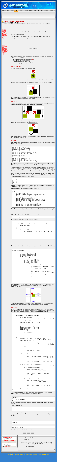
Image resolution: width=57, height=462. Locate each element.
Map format (4, 29)
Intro (2, 27)
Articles (18, 454)
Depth (3, 47)
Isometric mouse (4, 50)
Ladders (3, 38)
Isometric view (4, 48)
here (32, 59)
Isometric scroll (4, 51)
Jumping (3, 36)
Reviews (27, 454)
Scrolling (3, 45)
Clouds (3, 37)
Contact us (41, 454)
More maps (4, 30)
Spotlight (30, 454)
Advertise (44, 454)
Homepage (9, 454)
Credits (48, 454)
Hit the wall (4, 34)
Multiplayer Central (22, 454)
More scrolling (4, 46)
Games (15, 454)
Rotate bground (4, 53)
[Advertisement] (28, 15)
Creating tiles (4, 31)
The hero (3, 32)
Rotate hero (4, 52)
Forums (34, 454)
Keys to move (4, 33)
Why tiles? (3, 28)
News (12, 454)
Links (38, 454)
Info (36, 454)
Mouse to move (4, 49)
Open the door (4, 35)
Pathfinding (4, 54)
